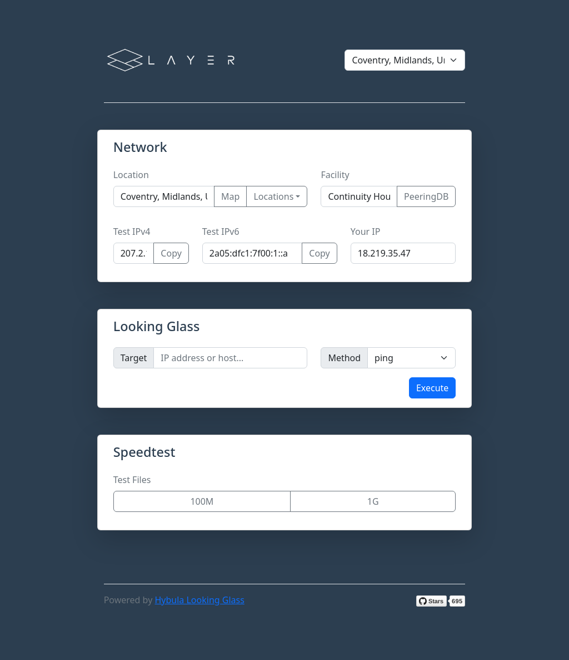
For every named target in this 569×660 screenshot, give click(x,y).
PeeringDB (426, 196)
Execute (432, 388)
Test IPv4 (132, 231)
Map (230, 196)
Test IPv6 (220, 231)
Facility (335, 175)
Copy (171, 253)
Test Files (132, 480)
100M (201, 501)
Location (131, 175)
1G (373, 501)
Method (344, 358)
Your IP (366, 231)
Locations (273, 196)
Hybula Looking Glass (199, 600)
